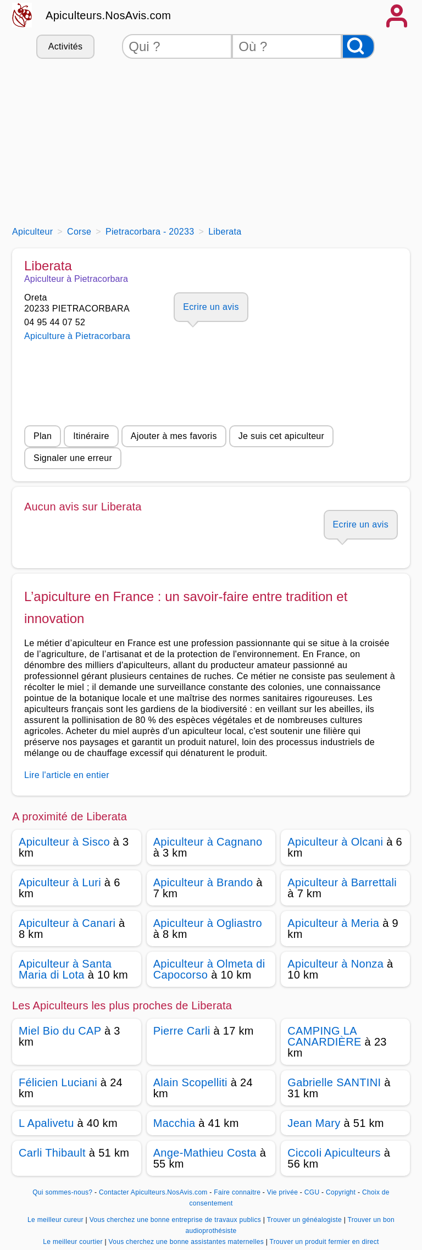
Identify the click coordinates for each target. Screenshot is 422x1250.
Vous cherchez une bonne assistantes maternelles (186, 1242)
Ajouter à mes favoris (174, 436)
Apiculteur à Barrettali (342, 882)
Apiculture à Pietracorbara (77, 336)
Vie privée (282, 1192)
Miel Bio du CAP (60, 1031)
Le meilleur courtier (73, 1242)
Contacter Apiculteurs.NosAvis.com (153, 1192)
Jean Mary (313, 1123)
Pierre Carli (181, 1031)
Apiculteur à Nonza (335, 964)
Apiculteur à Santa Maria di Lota (65, 969)
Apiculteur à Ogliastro (207, 923)
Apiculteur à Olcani (335, 842)
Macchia (174, 1123)
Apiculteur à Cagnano (208, 842)
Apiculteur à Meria (333, 923)
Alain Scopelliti (190, 1082)
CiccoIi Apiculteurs (333, 1153)
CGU (312, 1192)
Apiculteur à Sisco (64, 842)
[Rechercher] (358, 46)
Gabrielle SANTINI (334, 1082)
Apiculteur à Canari (67, 923)
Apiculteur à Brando (203, 882)
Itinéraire (91, 436)
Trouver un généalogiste (305, 1220)
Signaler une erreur (73, 458)
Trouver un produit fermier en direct (324, 1242)
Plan (43, 436)
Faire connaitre (237, 1192)
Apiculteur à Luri (60, 882)
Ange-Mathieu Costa (205, 1153)
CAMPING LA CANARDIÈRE (324, 1036)
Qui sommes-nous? (62, 1192)
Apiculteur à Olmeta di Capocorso (209, 969)
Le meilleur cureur (56, 1220)
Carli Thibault (52, 1153)
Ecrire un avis (210, 307)
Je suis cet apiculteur (281, 436)
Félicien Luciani (58, 1082)
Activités (65, 46)
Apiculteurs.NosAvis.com (108, 15)
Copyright (342, 1192)
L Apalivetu (46, 1123)
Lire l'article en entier (66, 775)
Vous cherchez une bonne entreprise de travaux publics (176, 1220)
